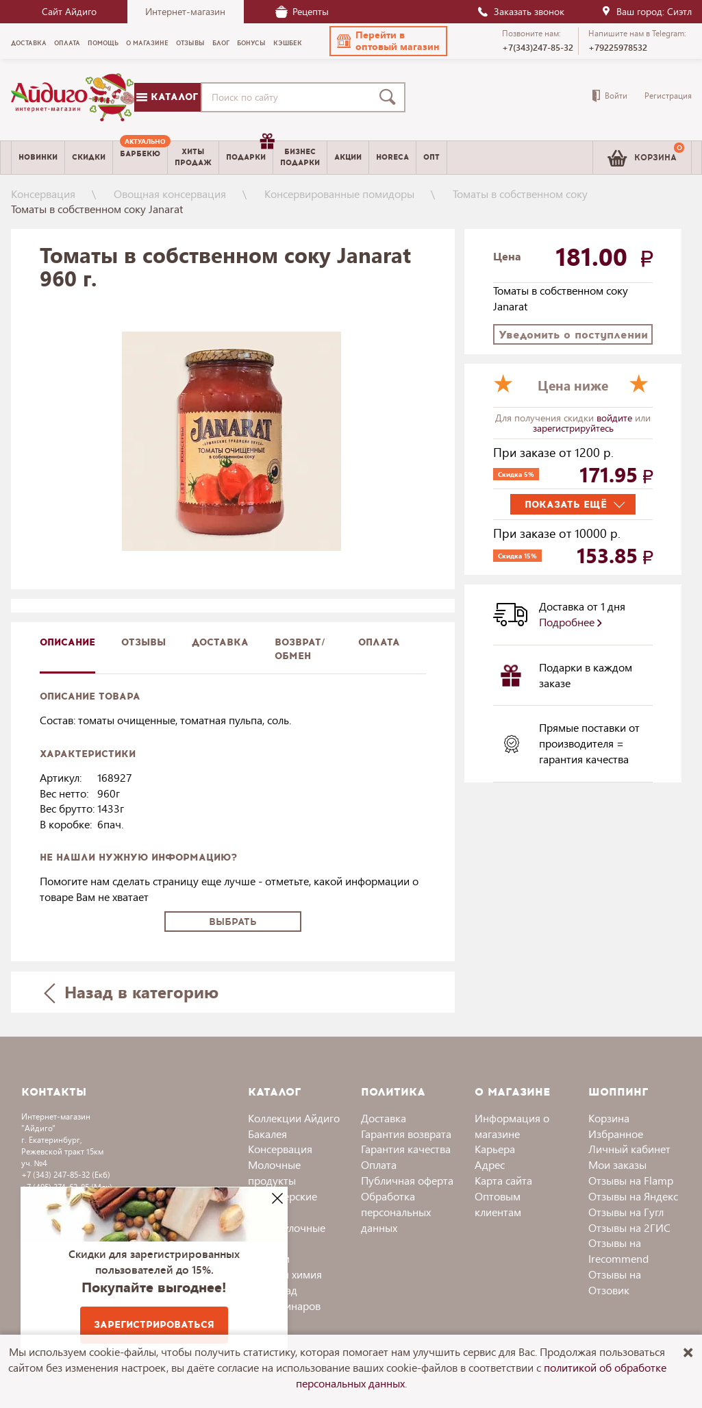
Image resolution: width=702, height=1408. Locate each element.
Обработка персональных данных (396, 1212)
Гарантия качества (406, 1148)
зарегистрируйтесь (573, 427)
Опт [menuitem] (431, 157)
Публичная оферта (407, 1180)
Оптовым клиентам (498, 1204)
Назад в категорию (130, 991)
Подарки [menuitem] (249, 152)
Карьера (495, 1148)
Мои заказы (617, 1164)
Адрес (490, 1164)
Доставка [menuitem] (29, 43)
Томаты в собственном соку (520, 193)
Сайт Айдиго (69, 11)
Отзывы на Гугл (626, 1212)
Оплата (379, 642)
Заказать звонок (520, 11)
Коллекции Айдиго (294, 1118)
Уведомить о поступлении (573, 334)
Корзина (608, 1118)
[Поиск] (390, 97)
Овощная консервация (170, 193)
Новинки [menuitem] (38, 157)
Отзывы (143, 642)
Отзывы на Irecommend (618, 1250)
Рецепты (302, 11)
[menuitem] (140, 157)
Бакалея (267, 1133)
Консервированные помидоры (339, 193)
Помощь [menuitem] (103, 43)
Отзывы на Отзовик (614, 1282)
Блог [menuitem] (220, 43)
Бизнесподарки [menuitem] (300, 157)
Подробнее (570, 622)
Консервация (43, 193)
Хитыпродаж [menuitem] (193, 157)
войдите (616, 417)
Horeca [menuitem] (392, 157)
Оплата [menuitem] (67, 43)
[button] (388, 41)
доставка (220, 642)
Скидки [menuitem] (88, 157)
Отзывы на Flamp (630, 1180)
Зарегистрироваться (154, 1325)
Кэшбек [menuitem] (287, 43)
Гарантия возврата (406, 1133)
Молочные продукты (274, 1172)
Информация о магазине (512, 1126)
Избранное (615, 1133)
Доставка (383, 1118)
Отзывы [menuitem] (190, 43)
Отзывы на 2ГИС (629, 1227)
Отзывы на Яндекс (633, 1196)
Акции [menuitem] (348, 157)
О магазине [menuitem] (147, 43)
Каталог (167, 97)
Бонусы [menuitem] (251, 43)
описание (67, 642)
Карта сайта (503, 1180)
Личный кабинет (629, 1148)
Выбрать (233, 922)
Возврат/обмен (300, 649)
